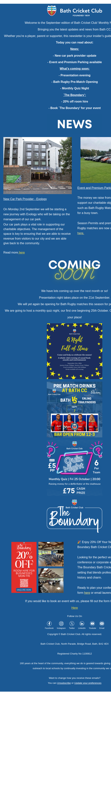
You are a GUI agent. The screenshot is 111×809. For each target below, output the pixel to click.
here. (80, 233)
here (87, 592)
